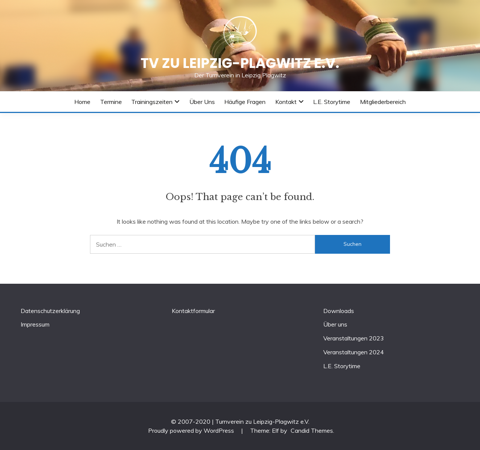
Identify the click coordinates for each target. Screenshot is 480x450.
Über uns (202, 101)
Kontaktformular (193, 311)
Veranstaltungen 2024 (353, 352)
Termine (111, 101)
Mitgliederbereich (383, 101)
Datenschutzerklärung (50, 311)
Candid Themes (312, 430)
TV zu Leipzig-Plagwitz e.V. (240, 63)
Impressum (35, 324)
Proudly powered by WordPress (192, 430)
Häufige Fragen (245, 101)
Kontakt (286, 101)
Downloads (338, 311)
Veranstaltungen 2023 (353, 338)
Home (82, 101)
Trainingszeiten (151, 101)
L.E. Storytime (331, 101)
